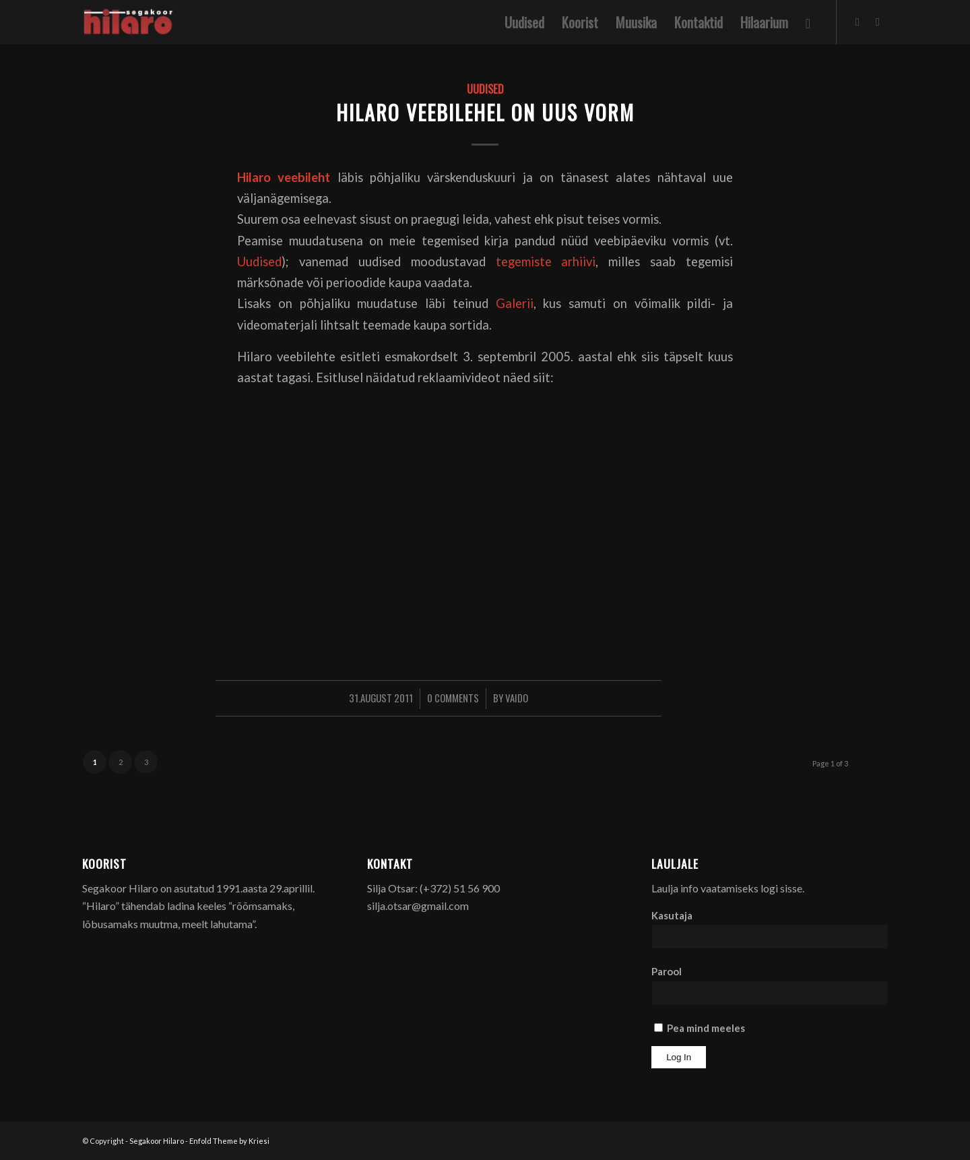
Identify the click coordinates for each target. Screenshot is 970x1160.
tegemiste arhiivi (546, 261)
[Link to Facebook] (857, 21)
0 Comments (453, 697)
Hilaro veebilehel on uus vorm (485, 112)
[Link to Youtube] (878, 21)
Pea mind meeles (699, 1028)
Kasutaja (671, 915)
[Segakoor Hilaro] (130, 22)
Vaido (516, 697)
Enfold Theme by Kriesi (229, 1140)
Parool (666, 971)
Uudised (485, 88)
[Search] (808, 22)
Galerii (515, 303)
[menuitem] (524, 22)
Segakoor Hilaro (156, 1140)
